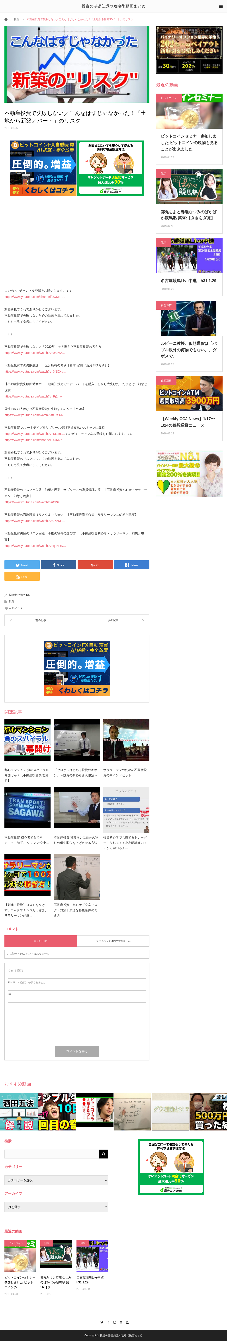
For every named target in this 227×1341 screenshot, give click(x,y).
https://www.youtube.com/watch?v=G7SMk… (35, 415)
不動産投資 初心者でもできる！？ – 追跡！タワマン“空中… (26, 840)
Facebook (107, 1321)
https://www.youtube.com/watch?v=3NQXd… (35, 371)
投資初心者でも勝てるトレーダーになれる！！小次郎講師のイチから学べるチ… (125, 843)
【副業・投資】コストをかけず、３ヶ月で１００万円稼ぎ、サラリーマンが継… (26, 910)
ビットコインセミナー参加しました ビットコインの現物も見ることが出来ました (189, 142)
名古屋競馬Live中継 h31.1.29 (188, 281)
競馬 (163, 173)
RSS (126, 1321)
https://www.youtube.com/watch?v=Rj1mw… (35, 396)
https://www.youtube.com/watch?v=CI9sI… (33, 502)
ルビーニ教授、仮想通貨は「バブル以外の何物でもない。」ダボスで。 (189, 350)
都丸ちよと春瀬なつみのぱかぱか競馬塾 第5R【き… (55, 1282)
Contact (120, 1321)
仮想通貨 (166, 305)
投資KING (24, 594)
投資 (16, 19)
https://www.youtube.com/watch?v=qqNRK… (35, 546)
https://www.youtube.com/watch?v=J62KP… (34, 521)
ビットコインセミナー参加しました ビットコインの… (19, 1282)
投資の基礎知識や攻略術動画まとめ (113, 6)
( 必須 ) (15, 970)
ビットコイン (169, 98)
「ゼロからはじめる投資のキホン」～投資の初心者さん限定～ (75, 772)
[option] (19, 1111)
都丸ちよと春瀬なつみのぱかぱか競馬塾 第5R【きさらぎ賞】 (189, 215)
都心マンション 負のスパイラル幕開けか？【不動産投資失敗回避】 (26, 775)
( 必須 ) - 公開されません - (27, 982)
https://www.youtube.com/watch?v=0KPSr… (34, 353)
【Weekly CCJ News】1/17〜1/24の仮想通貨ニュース (188, 422)
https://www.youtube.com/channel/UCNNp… (34, 297)
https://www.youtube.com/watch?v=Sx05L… (34, 434)
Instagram (113, 1321)
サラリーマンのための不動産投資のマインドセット (125, 772)
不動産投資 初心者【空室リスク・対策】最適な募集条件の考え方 (75, 910)
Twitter (101, 1321)
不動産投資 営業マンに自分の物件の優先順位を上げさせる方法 (76, 840)
